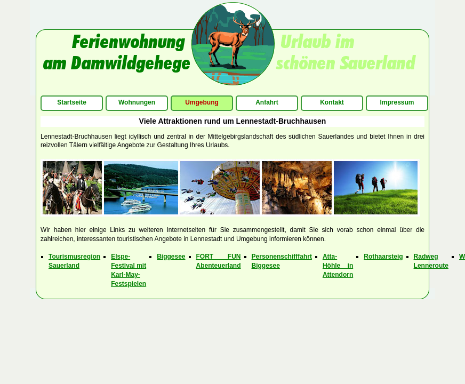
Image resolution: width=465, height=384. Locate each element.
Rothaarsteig (383, 256)
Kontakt (332, 102)
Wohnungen (136, 102)
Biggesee (171, 256)
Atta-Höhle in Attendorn (338, 265)
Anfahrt (266, 102)
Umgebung (202, 102)
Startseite (71, 102)
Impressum (397, 102)
